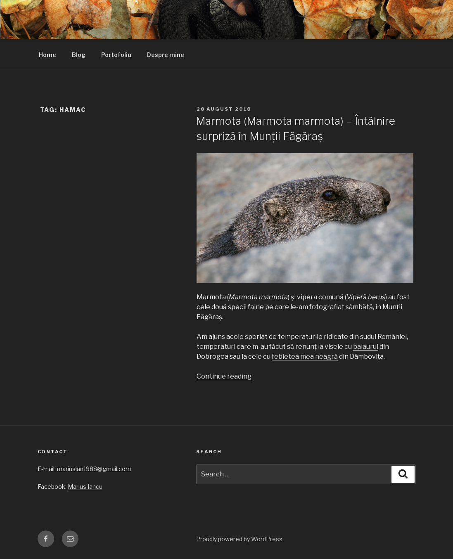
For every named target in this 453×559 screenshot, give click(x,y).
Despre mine (165, 54)
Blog (78, 54)
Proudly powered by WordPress (239, 538)
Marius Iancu (85, 486)
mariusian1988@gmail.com (94, 468)
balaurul (365, 347)
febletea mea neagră (305, 356)
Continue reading (224, 376)
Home (47, 54)
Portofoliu (116, 54)
